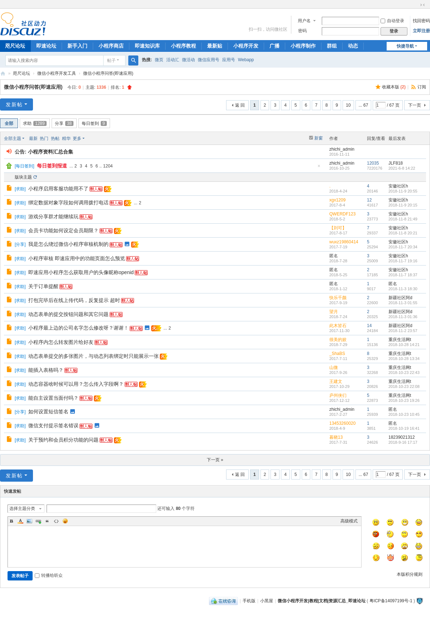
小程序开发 (245, 46)
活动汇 (172, 59)
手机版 (249, 600)
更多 (77, 138)
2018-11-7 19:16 (402, 261)
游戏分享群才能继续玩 (53, 216)
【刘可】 (338, 227)
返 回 (240, 105)
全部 (9, 123)
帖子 (111, 60)
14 (369, 325)
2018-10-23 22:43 (404, 372)
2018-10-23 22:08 (404, 386)
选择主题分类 (22, 508)
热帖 (55, 138)
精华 (66, 138)
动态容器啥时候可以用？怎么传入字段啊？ (76, 384)
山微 (333, 367)
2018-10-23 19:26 (404, 400)
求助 (35, 123)
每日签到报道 (52, 166)
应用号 (228, 59)
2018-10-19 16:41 (404, 428)
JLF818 (395, 163)
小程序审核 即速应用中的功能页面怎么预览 (76, 258)
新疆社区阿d (400, 297)
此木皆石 (338, 325)
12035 (373, 163)
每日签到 (94, 123)
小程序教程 (183, 46)
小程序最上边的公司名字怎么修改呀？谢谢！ (78, 328)
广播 (274, 46)
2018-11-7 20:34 (402, 247)
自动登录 (392, 20)
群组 (332, 46)
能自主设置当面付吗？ (53, 398)
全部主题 (12, 138)
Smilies (65, 521)
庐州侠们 (338, 395)
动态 (353, 46)
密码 (302, 30)
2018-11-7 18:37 (402, 275)
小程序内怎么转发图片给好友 (61, 342)
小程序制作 (303, 46)
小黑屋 (266, 600)
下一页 (414, 105)
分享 (64, 123)
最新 (33, 138)
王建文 (335, 381)
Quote (47, 521)
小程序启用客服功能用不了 (58, 188)
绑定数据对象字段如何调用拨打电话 (68, 202)
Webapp (246, 59)
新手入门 (77, 46)
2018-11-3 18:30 (402, 289)
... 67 (363, 105)
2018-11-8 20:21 (402, 233)
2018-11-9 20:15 (402, 205)
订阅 (421, 86)
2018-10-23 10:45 (404, 414)
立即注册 (421, 30)
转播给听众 (49, 575)
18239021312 (401, 437)
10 (348, 105)
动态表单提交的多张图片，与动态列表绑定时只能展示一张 (93, 356)
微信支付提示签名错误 (53, 425)
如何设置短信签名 (48, 411)
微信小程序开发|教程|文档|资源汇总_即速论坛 (3, 73)
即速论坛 (46, 46)
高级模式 (349, 521)
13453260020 (342, 423)
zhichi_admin (341, 149)
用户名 (304, 20)
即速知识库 (147, 46)
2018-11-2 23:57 (402, 330)
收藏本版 (394, 86)
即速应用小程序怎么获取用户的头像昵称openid (81, 272)
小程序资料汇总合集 (50, 152)
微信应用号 (208, 59)
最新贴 (214, 46)
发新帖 (14, 104)
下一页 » (215, 459)
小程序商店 (111, 46)
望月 (333, 311)
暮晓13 (336, 437)
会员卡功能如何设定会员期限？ (63, 230)
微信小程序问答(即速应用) (108, 73)
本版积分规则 (409, 574)
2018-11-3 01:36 (402, 317)
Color (20, 521)
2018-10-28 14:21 (404, 344)
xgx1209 (337, 200)
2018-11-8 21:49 (402, 219)
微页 (159, 59)
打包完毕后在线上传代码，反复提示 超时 (74, 300)
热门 (44, 138)
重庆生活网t (399, 339)
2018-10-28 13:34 (404, 358)
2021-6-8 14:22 (401, 168)
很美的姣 (338, 339)
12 (369, 200)
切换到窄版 (422, 5)
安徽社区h (398, 186)
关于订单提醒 (43, 286)
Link (38, 521)
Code (56, 521)
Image (29, 521)
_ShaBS (337, 353)
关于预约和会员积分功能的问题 (63, 440)
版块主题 (23, 177)
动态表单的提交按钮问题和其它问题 (68, 314)
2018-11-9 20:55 (402, 191)
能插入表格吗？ (45, 370)
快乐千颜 (338, 297)
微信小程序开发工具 (56, 73)
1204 (108, 166)
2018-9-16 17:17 (402, 442)
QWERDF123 (342, 213)
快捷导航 (405, 46)
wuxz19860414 (343, 241)
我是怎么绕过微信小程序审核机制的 (68, 244)
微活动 (188, 59)
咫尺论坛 (21, 73)
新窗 (318, 138)
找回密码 (421, 20)
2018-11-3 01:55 (402, 303)
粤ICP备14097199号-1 (390, 600)
